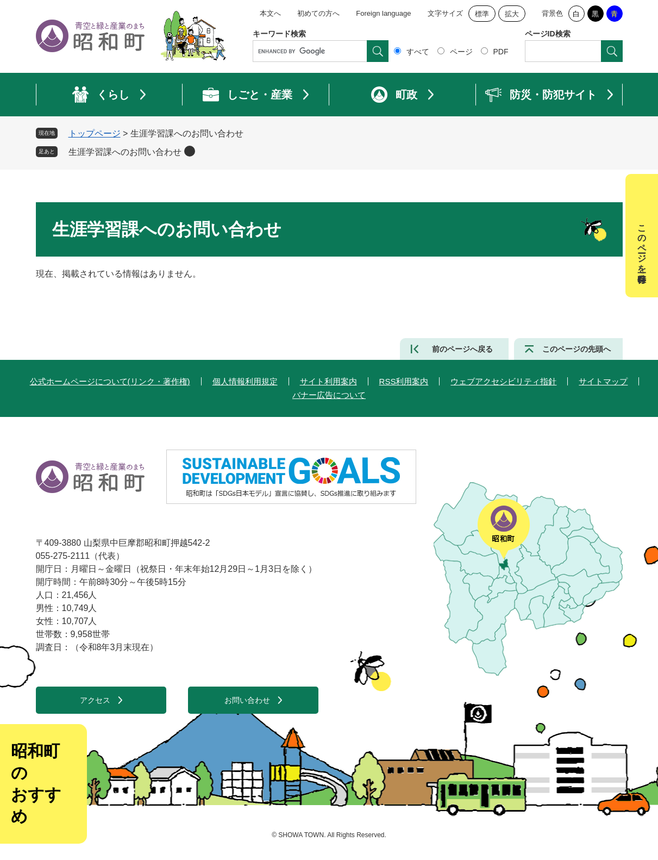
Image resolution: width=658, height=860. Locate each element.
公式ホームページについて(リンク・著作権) (110, 381)
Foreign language (383, 13)
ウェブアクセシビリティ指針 (503, 381)
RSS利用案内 (404, 381)
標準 (482, 14)
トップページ (94, 133)
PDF (501, 51)
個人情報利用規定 (245, 381)
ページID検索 (548, 34)
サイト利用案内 (328, 381)
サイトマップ (603, 381)
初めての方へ (318, 13)
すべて (417, 51)
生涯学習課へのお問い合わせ (124, 152)
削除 (189, 151)
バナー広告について (329, 395)
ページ (461, 51)
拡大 (512, 14)
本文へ (270, 13)
